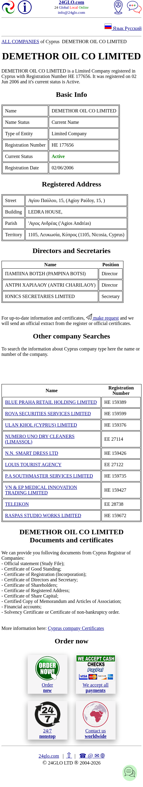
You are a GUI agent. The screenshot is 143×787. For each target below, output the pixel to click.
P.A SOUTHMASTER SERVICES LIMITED (49, 475)
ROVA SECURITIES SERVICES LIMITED (48, 413)
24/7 (47, 720)
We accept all (95, 674)
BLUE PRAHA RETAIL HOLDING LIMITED (51, 402)
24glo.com (49, 756)
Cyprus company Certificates (76, 628)
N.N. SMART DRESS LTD (31, 453)
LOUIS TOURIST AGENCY (33, 464)
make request (102, 317)
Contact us (95, 720)
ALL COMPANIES (20, 41)
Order (47, 674)
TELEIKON (17, 504)
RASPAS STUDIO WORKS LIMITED (43, 515)
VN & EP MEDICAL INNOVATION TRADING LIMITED (41, 490)
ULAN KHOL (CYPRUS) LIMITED (41, 425)
